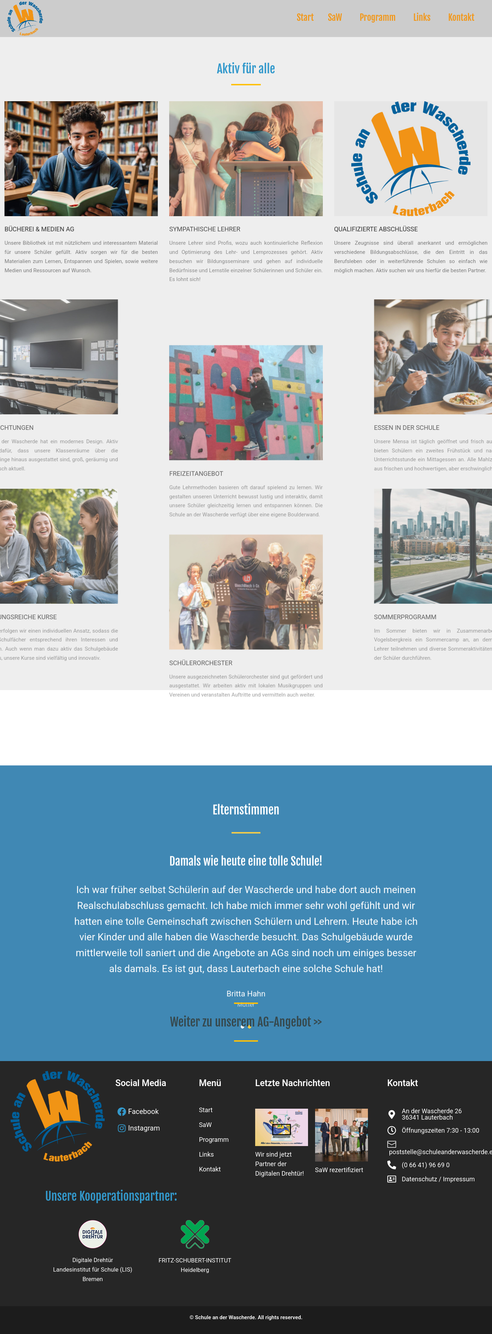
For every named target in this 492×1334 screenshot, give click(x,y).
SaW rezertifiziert (339, 1170)
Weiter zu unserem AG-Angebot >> (246, 1022)
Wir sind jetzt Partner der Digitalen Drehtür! (279, 1164)
